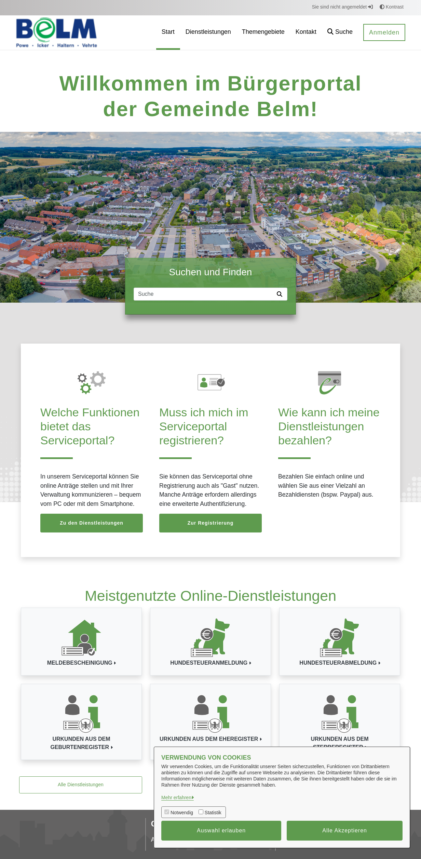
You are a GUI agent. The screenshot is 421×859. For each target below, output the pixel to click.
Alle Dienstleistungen (81, 784)
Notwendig (182, 812)
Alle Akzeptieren (344, 830)
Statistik (213, 812)
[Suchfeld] (204, 294)
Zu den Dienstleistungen (91, 523)
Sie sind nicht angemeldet (342, 7)
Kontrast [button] (392, 7)
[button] (340, 32)
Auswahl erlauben (221, 830)
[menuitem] (168, 32)
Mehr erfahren (176, 797)
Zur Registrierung (210, 523)
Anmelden (384, 32)
